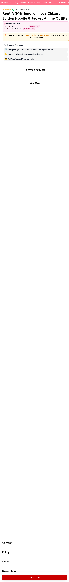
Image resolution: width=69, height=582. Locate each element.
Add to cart (34, 577)
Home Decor (44, 35)
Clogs (27, 35)
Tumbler (34, 35)
